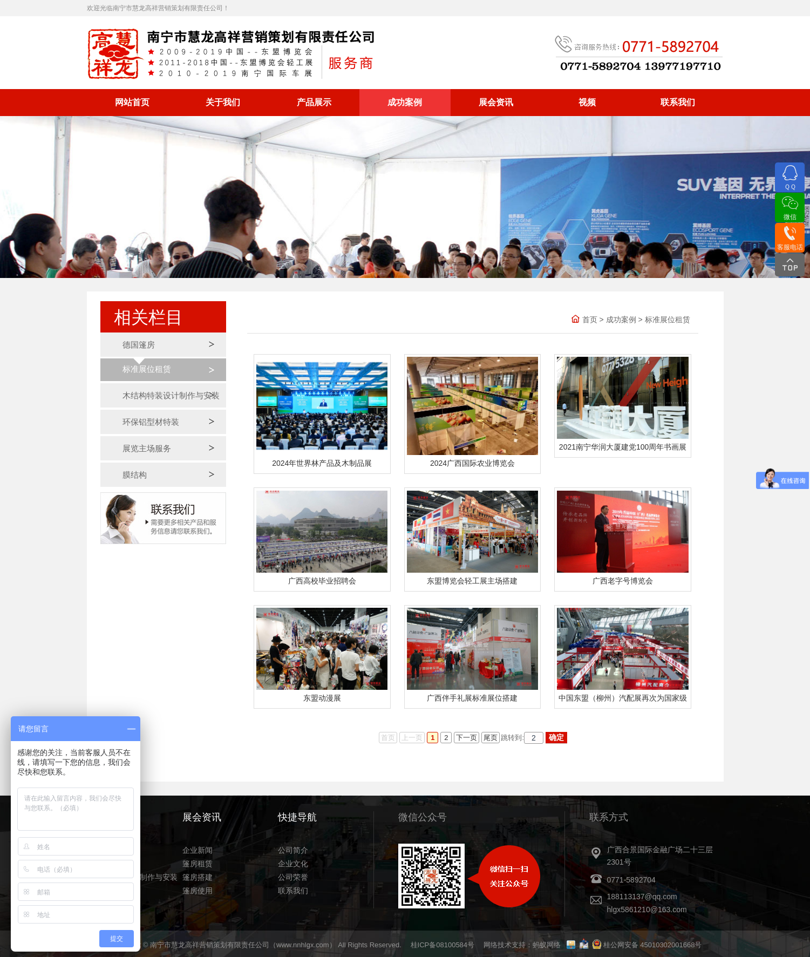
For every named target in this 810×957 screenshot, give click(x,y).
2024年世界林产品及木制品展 (322, 463)
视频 (587, 102)
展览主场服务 (146, 448)
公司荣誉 (293, 877)
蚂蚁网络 (547, 945)
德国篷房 (138, 344)
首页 (589, 319)
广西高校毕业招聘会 (322, 580)
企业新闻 (197, 850)
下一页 (466, 738)
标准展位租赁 (146, 369)
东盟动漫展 (322, 698)
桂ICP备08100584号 (443, 945)
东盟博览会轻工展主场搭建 (472, 580)
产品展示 (314, 102)
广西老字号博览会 (623, 580)
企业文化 (293, 863)
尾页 (491, 738)
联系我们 (678, 102)
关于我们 (223, 102)
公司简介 (293, 850)
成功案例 (404, 102)
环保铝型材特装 (150, 421)
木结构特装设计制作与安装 (171, 395)
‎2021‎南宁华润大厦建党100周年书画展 (623, 447)
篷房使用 (197, 890)
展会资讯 (496, 102)
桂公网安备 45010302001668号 (652, 945)
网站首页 (132, 102)
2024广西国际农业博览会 (472, 463)
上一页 (412, 738)
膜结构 (134, 474)
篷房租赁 (197, 863)
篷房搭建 (197, 877)
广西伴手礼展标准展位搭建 (472, 698)
